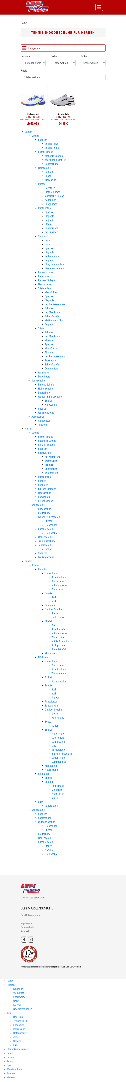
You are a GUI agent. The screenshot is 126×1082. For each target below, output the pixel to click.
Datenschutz (27, 927)
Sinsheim (18, 989)
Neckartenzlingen (22, 1009)
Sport (9, 1065)
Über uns (18, 1017)
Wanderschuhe (14, 1069)
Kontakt (25, 931)
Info (9, 1013)
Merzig (17, 1005)
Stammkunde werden (18, 1049)
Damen (10, 1053)
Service (17, 1041)
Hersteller (26, 56)
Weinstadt (18, 993)
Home (24, 23)
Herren (10, 1057)
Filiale (24, 70)
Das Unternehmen (30, 915)
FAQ (15, 1045)
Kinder (10, 1061)
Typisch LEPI (20, 1021)
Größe (84, 56)
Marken (11, 1077)
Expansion (18, 1025)
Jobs (15, 1037)
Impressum (26, 923)
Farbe (54, 56)
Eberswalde (19, 997)
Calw (15, 1001)
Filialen (11, 985)
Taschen (11, 1073)
